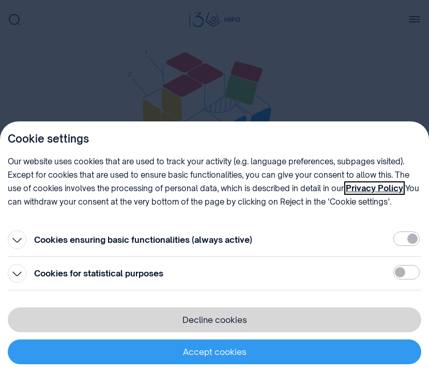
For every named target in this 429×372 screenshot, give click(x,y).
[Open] (17, 239)
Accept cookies (215, 352)
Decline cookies (214, 320)
